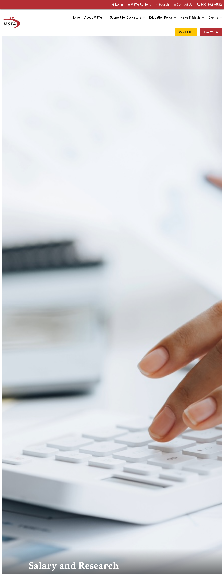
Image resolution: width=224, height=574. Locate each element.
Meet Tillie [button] (185, 32)
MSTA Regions (139, 4)
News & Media (192, 17)
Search (162, 4)
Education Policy (162, 17)
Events (215, 17)
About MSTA (95, 17)
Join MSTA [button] (211, 32)
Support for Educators (127, 17)
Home (76, 17)
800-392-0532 (209, 4)
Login (117, 4)
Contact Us (183, 4)
